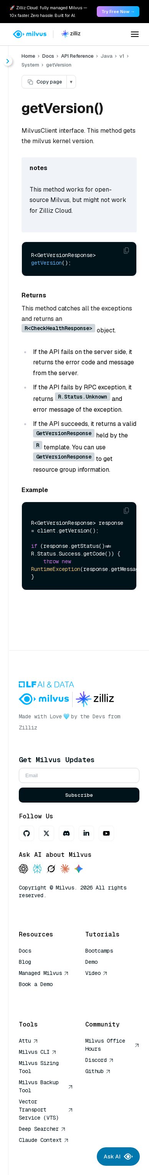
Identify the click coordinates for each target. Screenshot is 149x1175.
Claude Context (44, 1140)
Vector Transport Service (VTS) (46, 1109)
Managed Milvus (44, 973)
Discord (99, 1059)
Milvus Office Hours (112, 1044)
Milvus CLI (37, 1051)
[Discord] (66, 833)
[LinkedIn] (86, 833)
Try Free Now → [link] (118, 11)
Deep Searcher (42, 1128)
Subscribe (79, 795)
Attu (28, 1040)
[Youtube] (106, 833)
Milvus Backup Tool (46, 1086)
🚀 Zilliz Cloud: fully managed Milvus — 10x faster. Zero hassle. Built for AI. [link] (48, 11)
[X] (46, 833)
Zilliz (28, 727)
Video (96, 973)
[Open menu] (134, 34)
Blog (25, 961)
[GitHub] (26, 833)
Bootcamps (99, 950)
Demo (91, 961)
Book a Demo (36, 984)
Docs (48, 56)
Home (28, 56)
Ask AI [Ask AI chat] (118, 1156)
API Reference (77, 56)
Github (98, 1071)
